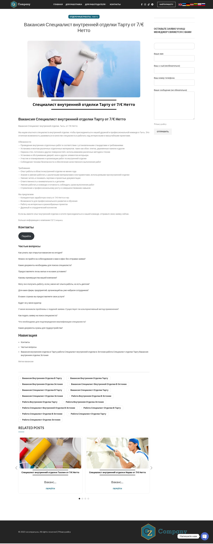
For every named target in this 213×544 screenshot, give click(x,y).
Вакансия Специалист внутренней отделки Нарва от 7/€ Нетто (140, 482)
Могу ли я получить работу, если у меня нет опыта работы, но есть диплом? (54, 284)
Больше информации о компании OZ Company (40, 220)
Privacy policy (160, 124)
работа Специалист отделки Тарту (88, 413)
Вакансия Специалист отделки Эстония (42, 396)
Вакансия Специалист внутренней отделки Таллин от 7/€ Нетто (73, 482)
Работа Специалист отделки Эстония (41, 419)
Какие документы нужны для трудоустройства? (40, 327)
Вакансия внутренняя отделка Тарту (89, 378)
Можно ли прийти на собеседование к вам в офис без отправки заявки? (52, 258)
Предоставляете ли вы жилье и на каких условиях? (42, 271)
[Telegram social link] (152, 4)
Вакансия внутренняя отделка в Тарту (42, 378)
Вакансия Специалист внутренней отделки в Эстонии (99, 384)
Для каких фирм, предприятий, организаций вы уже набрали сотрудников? (53, 290)
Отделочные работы (80, 16)
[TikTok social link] (148, 4)
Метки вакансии (25, 361)
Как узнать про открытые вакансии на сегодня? (40, 252)
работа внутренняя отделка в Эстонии (91, 396)
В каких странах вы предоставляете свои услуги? (41, 296)
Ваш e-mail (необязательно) (174, 67)
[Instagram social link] (145, 4)
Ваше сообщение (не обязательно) (174, 97)
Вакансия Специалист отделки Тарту (89, 390)
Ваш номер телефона (174, 80)
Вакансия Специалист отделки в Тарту (42, 390)
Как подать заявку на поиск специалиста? (38, 315)
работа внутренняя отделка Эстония (85, 401)
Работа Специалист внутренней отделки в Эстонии (48, 407)
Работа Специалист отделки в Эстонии (42, 413)
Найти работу (166, 4)
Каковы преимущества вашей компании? (37, 277)
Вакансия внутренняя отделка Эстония (42, 384)
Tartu (95, 16)
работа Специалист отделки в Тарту (102, 407)
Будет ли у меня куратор (29, 302)
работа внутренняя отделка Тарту (39, 401)
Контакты (25, 342)
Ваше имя (174, 55)
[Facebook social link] (141, 4)
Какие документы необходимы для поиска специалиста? (45, 265)
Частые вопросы (29, 347)
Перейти (26, 236)
